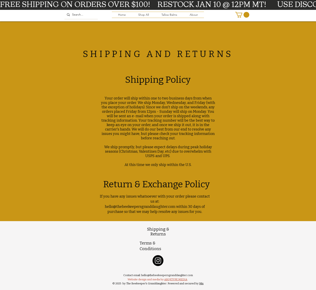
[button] (242, 15)
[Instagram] (158, 260)
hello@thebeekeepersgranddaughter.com (140, 206)
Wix (201, 283)
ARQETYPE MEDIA (175, 279)
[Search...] (80, 14)
